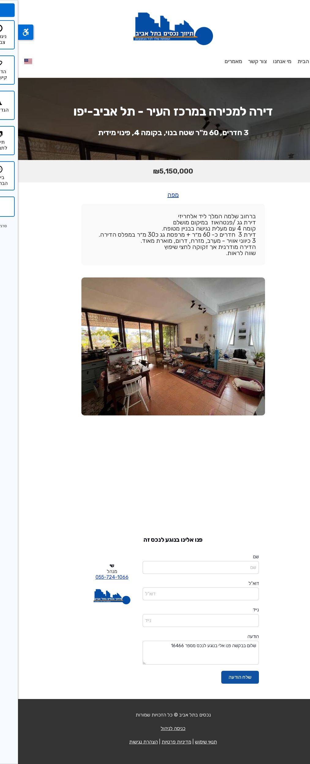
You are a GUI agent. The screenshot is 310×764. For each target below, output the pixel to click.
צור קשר (239, 61)
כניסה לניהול (155, 728)
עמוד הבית (291, 61)
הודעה (235, 636)
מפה (155, 194)
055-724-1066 (93, 577)
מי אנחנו (264, 61)
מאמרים (215, 61)
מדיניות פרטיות (158, 742)
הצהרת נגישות (125, 742)
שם (238, 557)
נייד (238, 610)
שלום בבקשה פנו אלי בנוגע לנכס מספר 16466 (183, 653)
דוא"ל (235, 583)
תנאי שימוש (188, 742)
